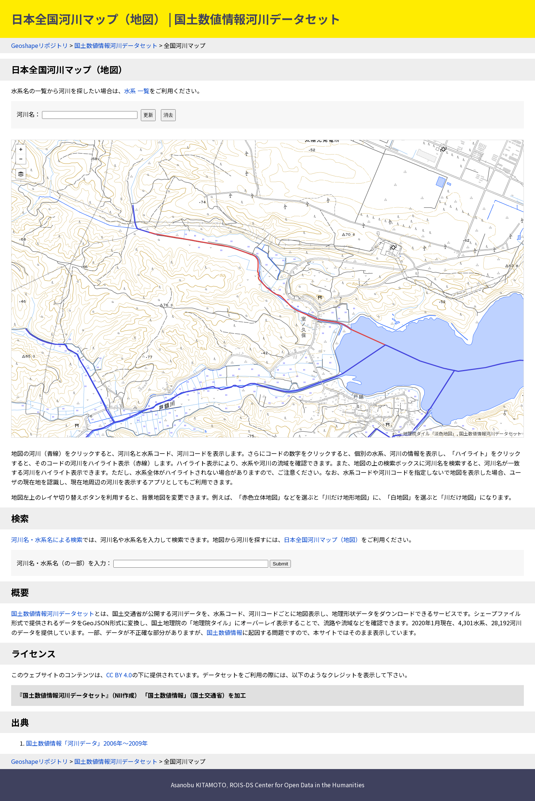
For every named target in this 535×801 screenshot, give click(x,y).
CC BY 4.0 (119, 674)
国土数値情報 (224, 632)
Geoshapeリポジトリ (39, 45)
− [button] (21, 159)
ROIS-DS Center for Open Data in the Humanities (297, 784)
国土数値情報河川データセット (116, 45)
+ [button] (21, 149)
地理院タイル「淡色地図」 (430, 433)
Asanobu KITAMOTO (198, 784)
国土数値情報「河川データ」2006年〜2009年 (87, 743)
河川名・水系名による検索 (46, 539)
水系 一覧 (136, 90)
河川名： (78, 114)
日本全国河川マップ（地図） (322, 539)
